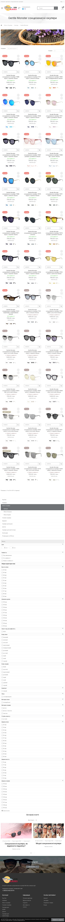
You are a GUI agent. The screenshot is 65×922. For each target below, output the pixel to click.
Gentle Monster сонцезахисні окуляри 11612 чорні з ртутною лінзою (32, 429)
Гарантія (25, 902)
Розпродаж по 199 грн (8, 536)
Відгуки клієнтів (27, 900)
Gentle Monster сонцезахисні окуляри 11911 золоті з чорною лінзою (54, 429)
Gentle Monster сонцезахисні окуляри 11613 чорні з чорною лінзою (11, 155)
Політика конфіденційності (19, 920)
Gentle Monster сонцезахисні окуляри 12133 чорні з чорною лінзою (32, 272)
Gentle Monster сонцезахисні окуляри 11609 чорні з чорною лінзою (32, 116)
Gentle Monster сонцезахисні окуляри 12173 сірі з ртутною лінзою (32, 468)
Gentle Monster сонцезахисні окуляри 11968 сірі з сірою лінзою (54, 155)
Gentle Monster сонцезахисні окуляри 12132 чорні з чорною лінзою (11, 272)
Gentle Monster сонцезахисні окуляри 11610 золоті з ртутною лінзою (11, 429)
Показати (50, 50)
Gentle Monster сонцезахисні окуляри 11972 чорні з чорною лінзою (10, 233)
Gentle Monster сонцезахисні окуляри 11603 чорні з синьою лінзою (54, 351)
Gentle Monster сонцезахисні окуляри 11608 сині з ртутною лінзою (54, 390)
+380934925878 (26, 7)
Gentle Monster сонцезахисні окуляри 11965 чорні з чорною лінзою (10, 468)
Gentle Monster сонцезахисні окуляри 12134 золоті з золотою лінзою (54, 272)
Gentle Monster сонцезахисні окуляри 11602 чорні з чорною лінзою (32, 351)
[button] (62, 8)
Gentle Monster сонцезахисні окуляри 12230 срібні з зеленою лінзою (54, 468)
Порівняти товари (48, 902)
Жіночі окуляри (8, 25)
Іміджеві (4, 520)
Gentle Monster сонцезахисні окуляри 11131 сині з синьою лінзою (32, 311)
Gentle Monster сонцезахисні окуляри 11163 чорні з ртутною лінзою (11, 351)
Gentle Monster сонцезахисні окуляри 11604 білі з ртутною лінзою (10, 390)
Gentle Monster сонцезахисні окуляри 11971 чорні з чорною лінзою (54, 194)
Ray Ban (4, 499)
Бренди (16, 25)
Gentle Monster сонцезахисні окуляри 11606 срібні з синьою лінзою (10, 116)
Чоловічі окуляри (6, 517)
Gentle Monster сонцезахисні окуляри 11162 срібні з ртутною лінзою (54, 311)
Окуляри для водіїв (7, 523)
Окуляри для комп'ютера (9, 530)
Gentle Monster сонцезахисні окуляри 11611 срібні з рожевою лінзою (54, 116)
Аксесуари (5, 533)
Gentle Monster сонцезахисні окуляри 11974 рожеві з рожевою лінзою (54, 233)
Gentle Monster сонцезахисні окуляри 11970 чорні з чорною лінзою (32, 194)
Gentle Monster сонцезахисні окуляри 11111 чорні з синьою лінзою (32, 77)
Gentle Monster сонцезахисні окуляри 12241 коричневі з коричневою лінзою (10, 312)
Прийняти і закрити (58, 919)
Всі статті (32, 820)
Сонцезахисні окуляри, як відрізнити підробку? (16, 845)
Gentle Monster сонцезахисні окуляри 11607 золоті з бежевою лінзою (32, 390)
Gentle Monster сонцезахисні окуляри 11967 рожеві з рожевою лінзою (32, 155)
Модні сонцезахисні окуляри (48, 843)
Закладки (46, 900)
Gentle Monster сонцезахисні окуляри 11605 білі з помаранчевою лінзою (54, 77)
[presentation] (3, 37)
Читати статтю (16, 849)
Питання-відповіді (27, 898)
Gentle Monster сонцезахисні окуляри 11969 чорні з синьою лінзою (10, 194)
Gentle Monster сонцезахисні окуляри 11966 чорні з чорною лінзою (10, 77)
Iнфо (61, 1)
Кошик (45, 905)
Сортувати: (3, 48)
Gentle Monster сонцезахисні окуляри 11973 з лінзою (32, 233)
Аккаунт (46, 898)
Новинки (4, 502)
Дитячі (4, 527)
